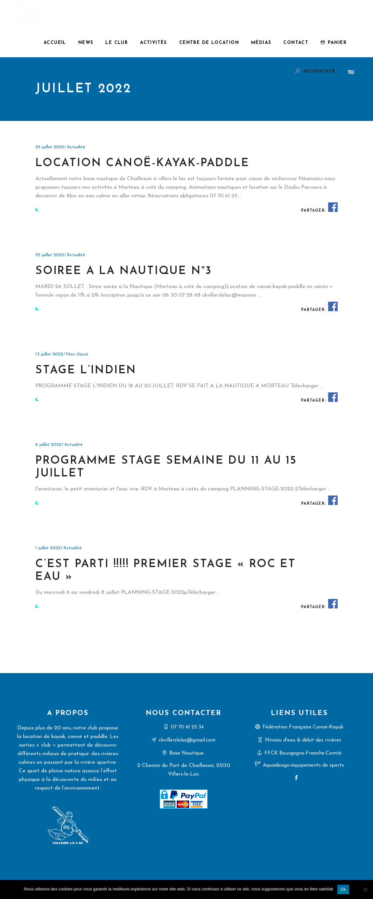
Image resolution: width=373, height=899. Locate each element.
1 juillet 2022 (47, 548)
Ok (343, 889)
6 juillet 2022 (48, 444)
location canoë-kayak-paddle (142, 163)
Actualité (76, 147)
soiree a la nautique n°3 (123, 271)
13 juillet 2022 (49, 354)
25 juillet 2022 (49, 147)
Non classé (77, 354)
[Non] (365, 889)
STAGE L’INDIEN (86, 370)
